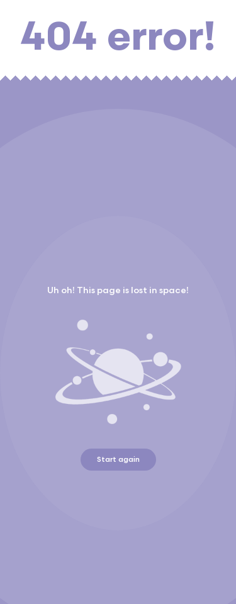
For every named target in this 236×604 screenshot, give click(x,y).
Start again (118, 459)
